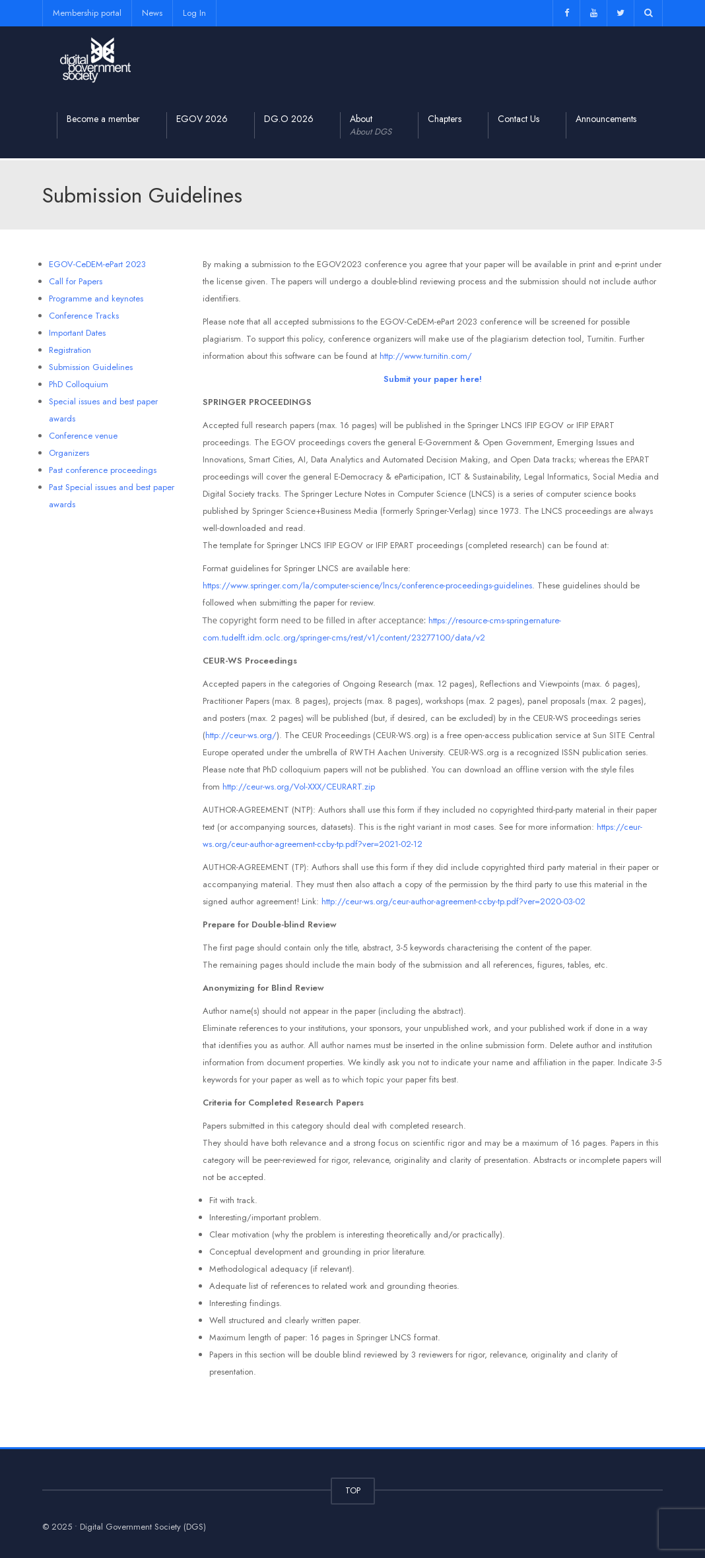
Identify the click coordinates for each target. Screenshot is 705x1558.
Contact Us (518, 118)
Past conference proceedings (102, 470)
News (152, 13)
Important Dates (77, 333)
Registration (70, 350)
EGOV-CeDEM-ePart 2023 (97, 264)
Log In (194, 13)
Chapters (444, 118)
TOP (352, 1490)
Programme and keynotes (96, 298)
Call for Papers (75, 281)
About (370, 125)
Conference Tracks (84, 315)
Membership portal (87, 13)
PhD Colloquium (78, 384)
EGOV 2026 (202, 118)
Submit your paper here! (433, 379)
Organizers (69, 453)
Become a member (103, 118)
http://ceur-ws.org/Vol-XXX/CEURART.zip (300, 786)
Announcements (606, 118)
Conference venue (83, 435)
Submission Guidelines (91, 367)
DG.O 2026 (289, 118)
